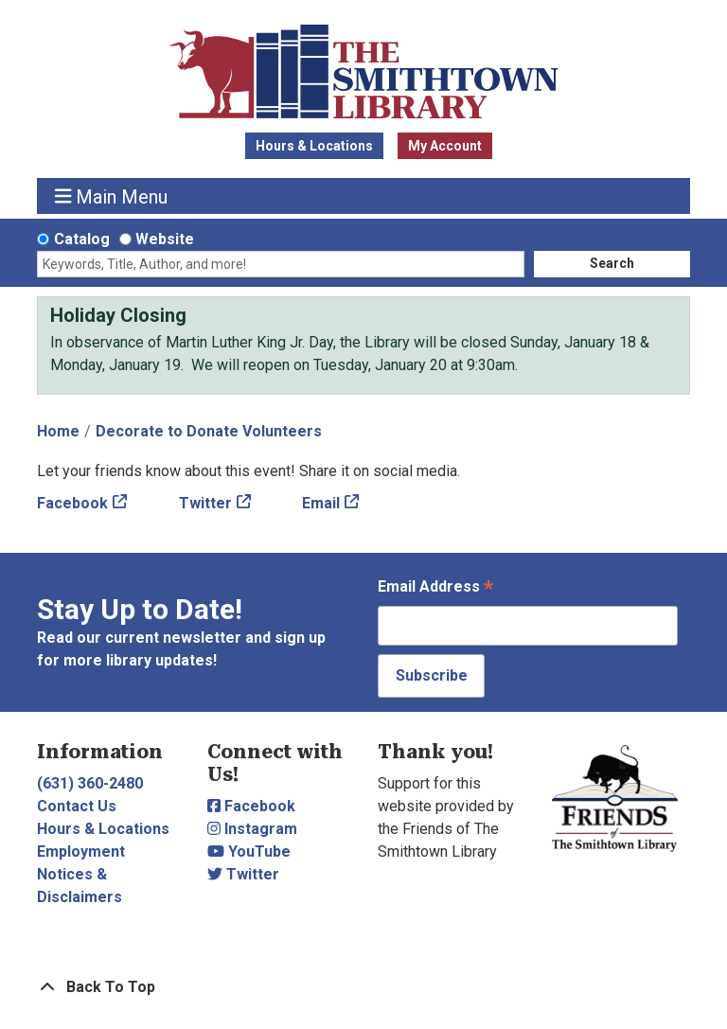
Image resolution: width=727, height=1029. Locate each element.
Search (612, 263)
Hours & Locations (314, 145)
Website (164, 239)
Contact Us (76, 806)
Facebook (72, 503)
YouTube (249, 851)
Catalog (82, 239)
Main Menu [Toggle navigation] (111, 196)
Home (58, 431)
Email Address (435, 588)
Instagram (252, 829)
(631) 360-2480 (90, 783)
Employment (81, 851)
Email (321, 503)
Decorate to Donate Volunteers (209, 431)
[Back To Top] (363, 987)
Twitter (205, 503)
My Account (445, 145)
